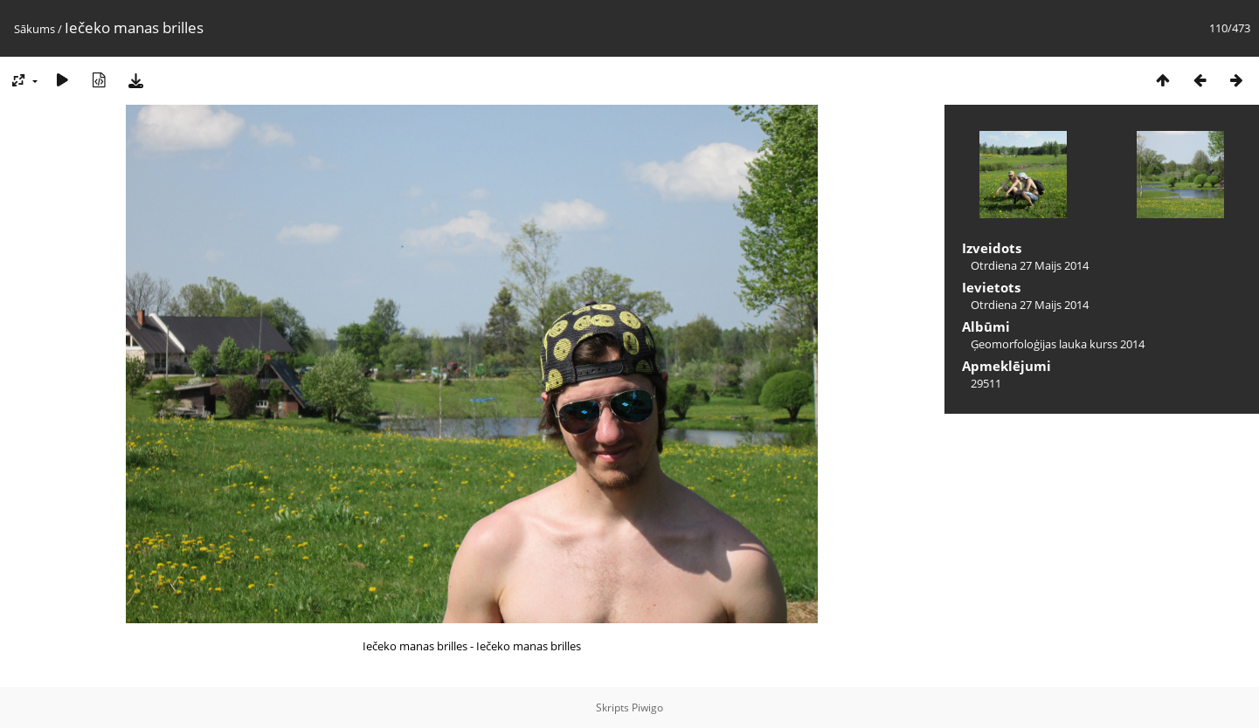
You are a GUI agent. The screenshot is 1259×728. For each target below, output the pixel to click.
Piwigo (647, 707)
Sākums (34, 29)
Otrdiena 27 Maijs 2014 (1030, 265)
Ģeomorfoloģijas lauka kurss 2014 (1058, 344)
